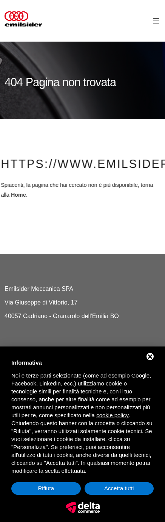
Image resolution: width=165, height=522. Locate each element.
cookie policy (112, 415)
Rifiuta (46, 488)
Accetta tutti (119, 488)
